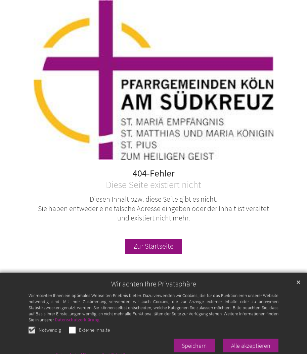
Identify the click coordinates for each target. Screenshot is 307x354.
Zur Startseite (153, 246)
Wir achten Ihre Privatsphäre (153, 291)
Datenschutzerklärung (77, 327)
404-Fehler (154, 173)
